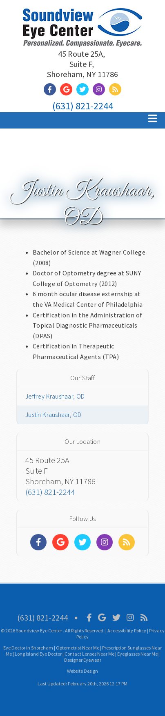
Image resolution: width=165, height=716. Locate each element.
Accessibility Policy (126, 630)
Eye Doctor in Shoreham (28, 648)
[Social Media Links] (38, 542)
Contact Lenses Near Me (89, 654)
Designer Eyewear (82, 660)
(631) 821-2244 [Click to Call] (82, 106)
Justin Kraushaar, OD (53, 414)
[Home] (82, 36)
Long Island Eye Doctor (38, 654)
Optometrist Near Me (77, 648)
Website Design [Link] (82, 671)
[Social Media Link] (52, 89)
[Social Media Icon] (89, 617)
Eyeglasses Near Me (137, 654)
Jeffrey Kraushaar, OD (55, 396)
